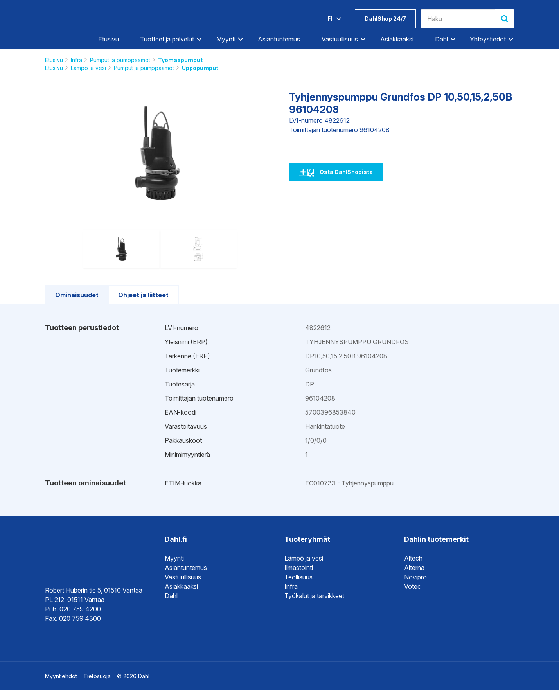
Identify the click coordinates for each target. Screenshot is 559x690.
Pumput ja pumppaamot (120, 60)
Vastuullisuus (340, 39)
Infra (76, 60)
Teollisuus (298, 577)
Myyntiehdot (61, 676)
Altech (413, 558)
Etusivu (108, 39)
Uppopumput (200, 68)
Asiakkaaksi (396, 39)
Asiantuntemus (279, 39)
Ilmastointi (298, 567)
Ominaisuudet (77, 295)
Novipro (415, 577)
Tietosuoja (97, 676)
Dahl (441, 39)
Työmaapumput (180, 60)
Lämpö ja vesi (88, 68)
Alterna (414, 567)
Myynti (225, 39)
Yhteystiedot (488, 39)
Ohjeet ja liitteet (143, 295)
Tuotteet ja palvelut (167, 39)
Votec (412, 586)
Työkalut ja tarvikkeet (314, 596)
